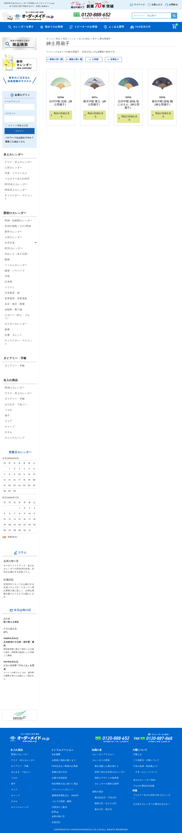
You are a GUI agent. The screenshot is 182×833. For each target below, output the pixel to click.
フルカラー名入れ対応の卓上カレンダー (151, 796)
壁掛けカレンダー (15, 388)
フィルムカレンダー (16, 265)
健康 (7, 329)
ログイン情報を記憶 (16, 126)
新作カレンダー (13, 232)
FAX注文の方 (143, 27)
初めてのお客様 (54, 27)
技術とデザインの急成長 (107, 778)
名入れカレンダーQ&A (144, 780)
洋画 (7, 276)
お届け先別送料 (59, 778)
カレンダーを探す (23, 27)
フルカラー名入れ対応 (17, 179)
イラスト (10, 287)
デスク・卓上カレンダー (18, 162)
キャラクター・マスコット (18, 197)
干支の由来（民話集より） (146, 766)
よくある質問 (116, 27)
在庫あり (114, 59)
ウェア (8, 421)
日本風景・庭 (12, 293)
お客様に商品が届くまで (64, 760)
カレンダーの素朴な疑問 (107, 784)
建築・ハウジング (15, 271)
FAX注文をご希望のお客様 (65, 766)
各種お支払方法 (59, 772)
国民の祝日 (97, 792)
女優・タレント (13, 335)
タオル (8, 432)
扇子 (7, 415)
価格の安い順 (56, 59)
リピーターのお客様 (85, 27)
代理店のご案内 (59, 807)
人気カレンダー (13, 168)
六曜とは (137, 754)
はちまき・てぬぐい (16, 404)
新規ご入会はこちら (15, 142)
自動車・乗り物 (13, 310)
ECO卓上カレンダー (16, 184)
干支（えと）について (146, 772)
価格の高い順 (75, 59)
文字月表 (10, 243)
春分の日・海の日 (103, 809)
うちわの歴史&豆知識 (143, 786)
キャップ (10, 427)
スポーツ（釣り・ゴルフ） (17, 317)
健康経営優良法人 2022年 (65, 795)
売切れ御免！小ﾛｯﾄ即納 (18, 226)
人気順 (95, 59)
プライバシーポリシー (63, 790)
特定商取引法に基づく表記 (65, 784)
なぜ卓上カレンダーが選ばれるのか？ (151, 804)
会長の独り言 (10, 561)
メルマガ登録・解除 (62, 801)
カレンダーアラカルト (103, 754)
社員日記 (8, 580)
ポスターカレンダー (16, 324)
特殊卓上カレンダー (16, 190)
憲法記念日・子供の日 (106, 798)
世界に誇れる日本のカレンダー (110, 772)
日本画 (8, 282)
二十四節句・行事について (146, 760)
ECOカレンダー (14, 248)
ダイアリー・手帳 (15, 366)
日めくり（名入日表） (17, 254)
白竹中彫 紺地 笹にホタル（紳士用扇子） (128, 104)
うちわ (8, 410)
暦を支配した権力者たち (107, 766)
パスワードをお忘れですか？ (19, 138)
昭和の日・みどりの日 (106, 803)
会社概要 (56, 754)
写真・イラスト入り (16, 173)
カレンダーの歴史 (101, 760)
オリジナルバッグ (15, 438)
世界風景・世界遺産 (16, 298)
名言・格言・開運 (15, 304)
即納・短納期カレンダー (18, 220)
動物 (7, 259)
